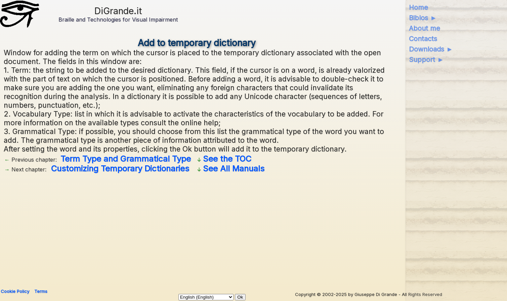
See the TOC (227, 159)
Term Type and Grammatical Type (125, 159)
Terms (40, 291)
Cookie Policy (15, 291)
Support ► (426, 60)
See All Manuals (233, 168)
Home (418, 7)
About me (424, 28)
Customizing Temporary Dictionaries (120, 168)
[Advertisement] (205, 228)
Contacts (423, 39)
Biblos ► (423, 18)
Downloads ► (431, 49)
